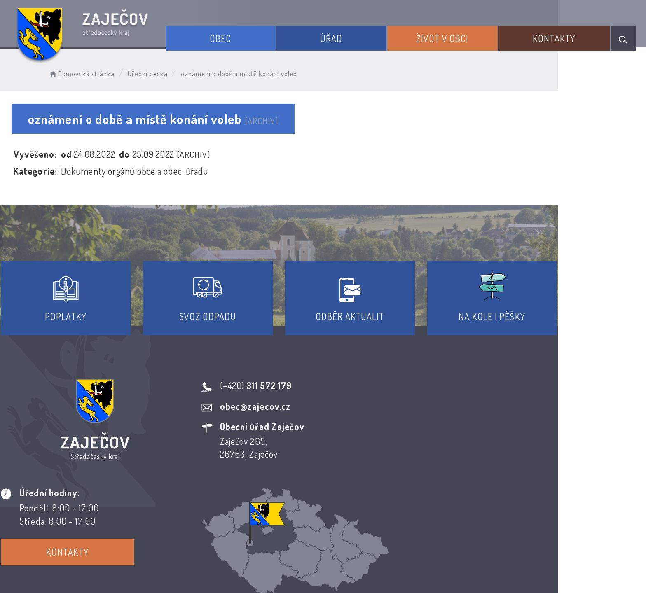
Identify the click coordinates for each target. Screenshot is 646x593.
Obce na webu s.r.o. (437, 558)
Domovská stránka (101, 72)
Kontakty (559, 36)
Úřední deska (167, 72)
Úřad (349, 36)
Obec (245, 36)
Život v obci (454, 36)
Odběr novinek (354, 518)
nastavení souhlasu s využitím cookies (491, 571)
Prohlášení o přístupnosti (263, 518)
